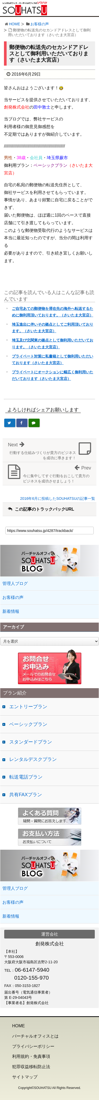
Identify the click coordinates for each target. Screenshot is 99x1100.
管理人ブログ (15, 583)
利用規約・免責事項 (31, 1056)
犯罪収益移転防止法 (31, 1066)
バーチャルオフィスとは (35, 1036)
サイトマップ (24, 1077)
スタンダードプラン (30, 742)
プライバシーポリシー (33, 1046)
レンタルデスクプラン (33, 759)
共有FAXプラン (25, 794)
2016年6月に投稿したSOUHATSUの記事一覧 (57, 498)
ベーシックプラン (28, 724)
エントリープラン (28, 706)
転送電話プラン (26, 777)
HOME (14, 24)
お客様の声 (39, 24)
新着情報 (10, 611)
